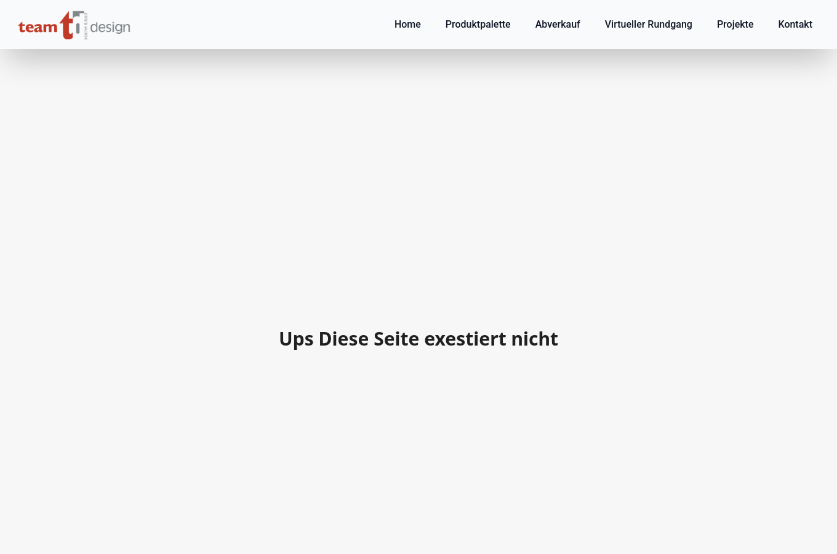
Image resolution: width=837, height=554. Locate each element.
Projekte (735, 24)
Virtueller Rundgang (648, 24)
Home (407, 24)
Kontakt (795, 24)
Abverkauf (557, 24)
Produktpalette (478, 24)
